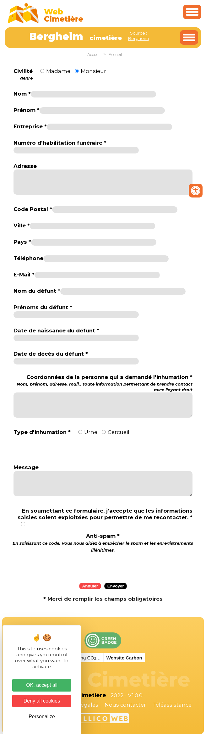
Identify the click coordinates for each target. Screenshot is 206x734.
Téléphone (28, 258)
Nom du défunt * (37, 291)
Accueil (93, 54)
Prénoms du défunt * (43, 307)
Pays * (22, 242)
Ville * (22, 225)
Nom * (22, 94)
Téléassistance (172, 705)
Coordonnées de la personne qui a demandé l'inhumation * (103, 383)
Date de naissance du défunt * (56, 330)
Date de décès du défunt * (51, 354)
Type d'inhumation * (42, 432)
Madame (58, 71)
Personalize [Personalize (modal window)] (42, 716)
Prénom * (27, 110)
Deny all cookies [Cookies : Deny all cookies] (42, 700)
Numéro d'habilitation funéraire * (60, 143)
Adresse (25, 166)
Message (26, 467)
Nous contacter (125, 705)
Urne (90, 432)
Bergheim (138, 38)
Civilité (23, 74)
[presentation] (103, 565)
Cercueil (118, 432)
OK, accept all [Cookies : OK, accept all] (41, 685)
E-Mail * (24, 274)
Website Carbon (124, 657)
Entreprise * (30, 126)
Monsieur (93, 71)
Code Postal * (33, 209)
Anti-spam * (103, 543)
